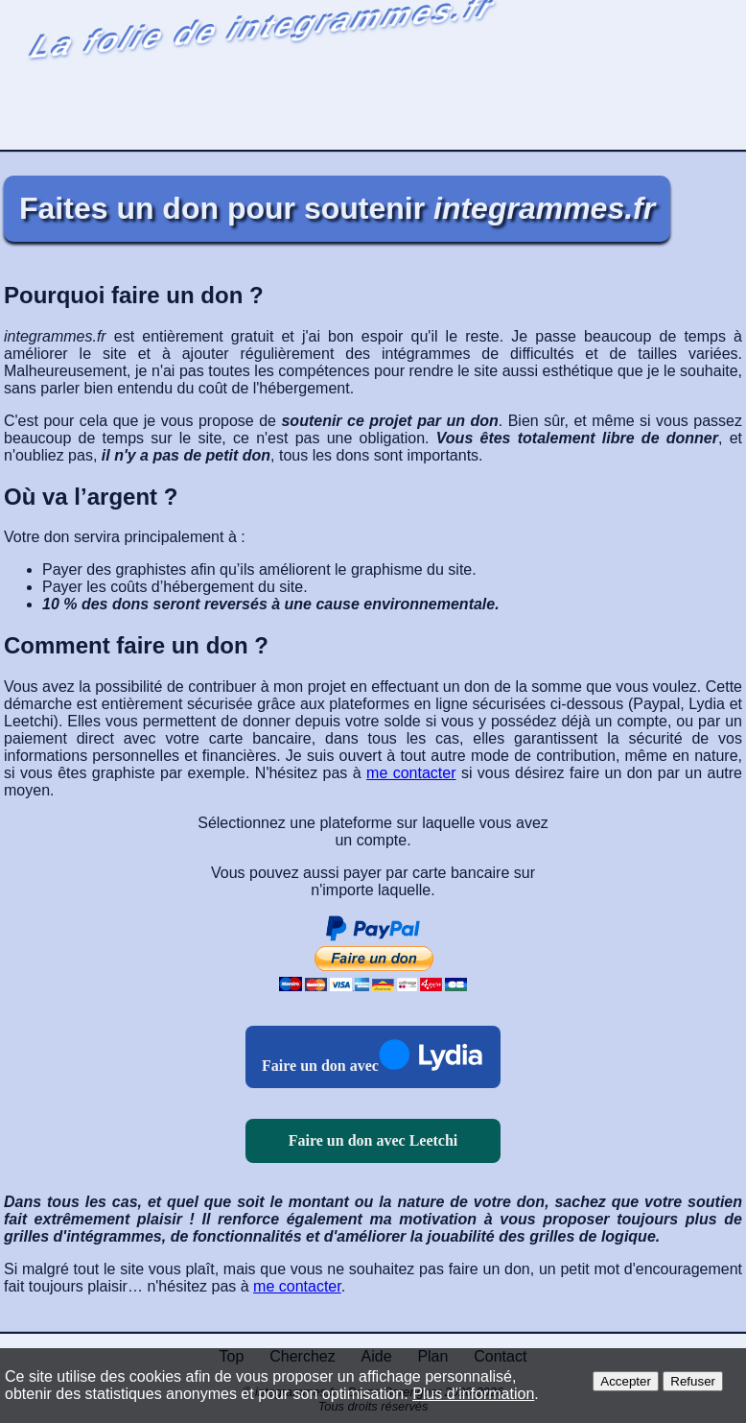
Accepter (625, 1381)
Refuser (692, 1381)
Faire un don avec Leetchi (373, 1140)
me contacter (410, 773)
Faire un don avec (320, 1065)
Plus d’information (473, 1394)
